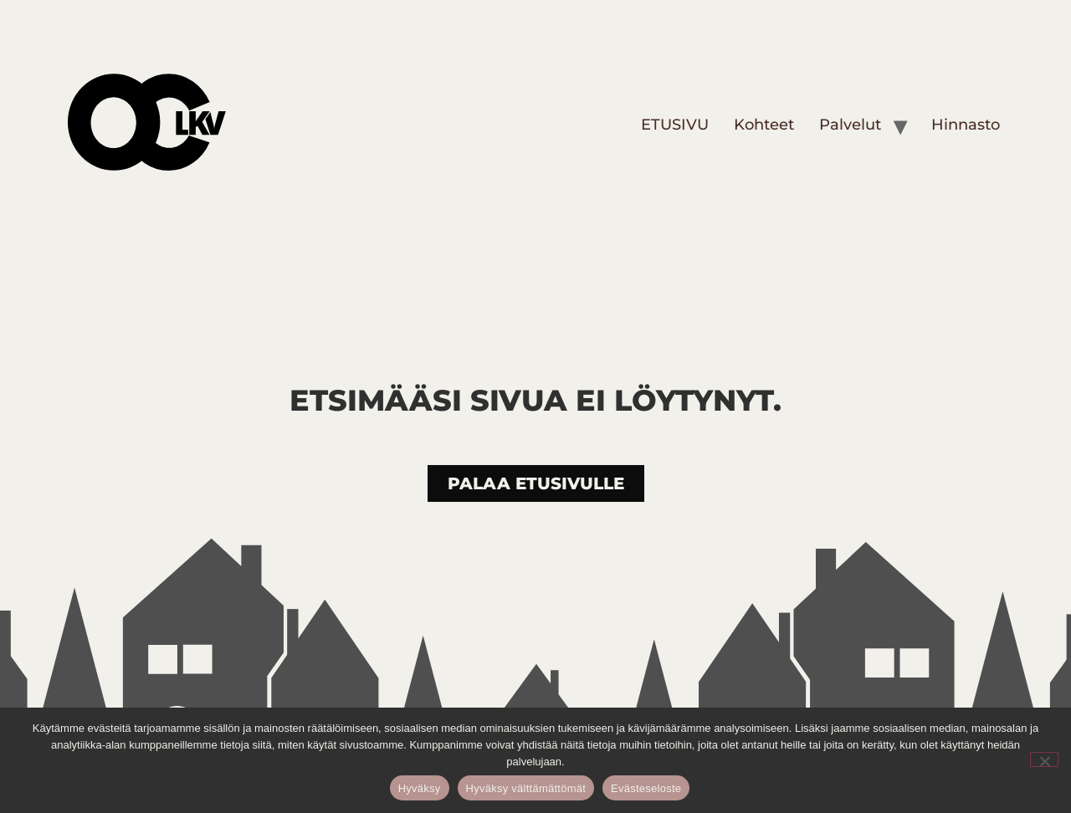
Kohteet (764, 124)
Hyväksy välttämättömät (526, 788)
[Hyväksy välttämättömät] (1044, 759)
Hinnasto (965, 124)
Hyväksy (419, 788)
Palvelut (850, 124)
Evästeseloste (646, 788)
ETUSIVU (675, 124)
